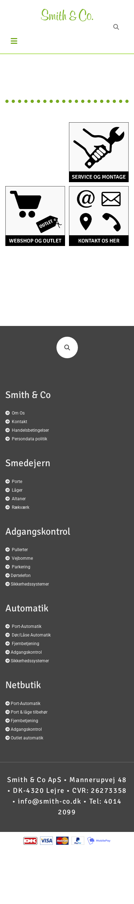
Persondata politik (29, 438)
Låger (17, 490)
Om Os (18, 413)
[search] (116, 27)
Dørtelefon (21, 575)
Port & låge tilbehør (29, 712)
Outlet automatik (27, 737)
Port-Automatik (26, 626)
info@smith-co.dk (49, 801)
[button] (17, 41)
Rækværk (20, 507)
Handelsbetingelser (30, 430)
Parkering (21, 566)
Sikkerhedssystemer (30, 584)
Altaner (19, 498)
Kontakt (19, 421)
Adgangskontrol (26, 652)
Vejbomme (22, 558)
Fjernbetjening (25, 643)
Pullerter (20, 549)
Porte (17, 481)
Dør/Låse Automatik (31, 635)
